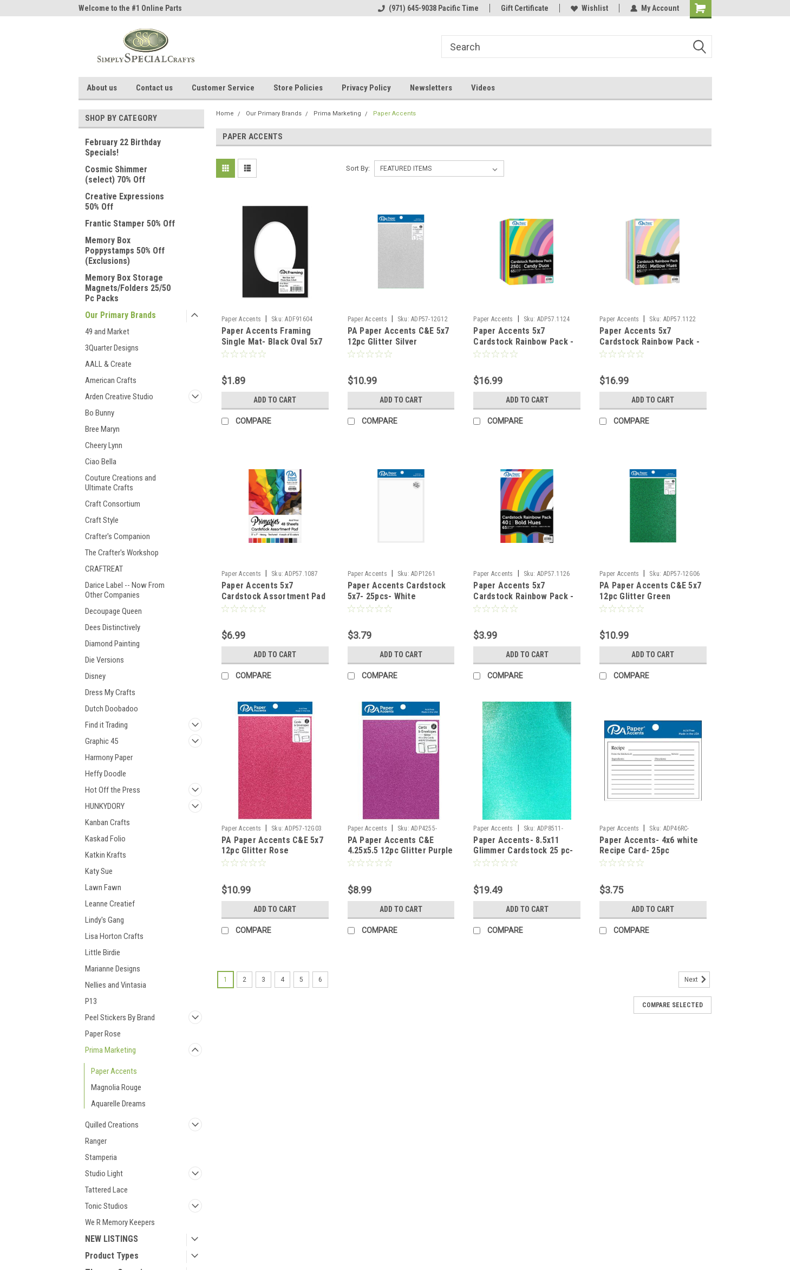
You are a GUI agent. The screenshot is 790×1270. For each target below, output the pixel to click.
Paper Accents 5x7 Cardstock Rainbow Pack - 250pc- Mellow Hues (649, 342)
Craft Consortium (112, 504)
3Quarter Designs (112, 348)
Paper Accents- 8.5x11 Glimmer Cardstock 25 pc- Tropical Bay (523, 851)
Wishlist (589, 8)
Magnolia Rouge (116, 1087)
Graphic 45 (101, 741)
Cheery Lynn (103, 445)
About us (102, 88)
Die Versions (104, 660)
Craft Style (102, 520)
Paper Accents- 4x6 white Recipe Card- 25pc (648, 845)
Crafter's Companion (117, 536)
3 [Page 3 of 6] (263, 979)
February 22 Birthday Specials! (123, 147)
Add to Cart (274, 400)
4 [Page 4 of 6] (282, 979)
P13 (91, 1001)
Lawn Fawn (103, 887)
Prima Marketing (110, 1050)
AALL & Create (108, 364)
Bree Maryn (102, 429)
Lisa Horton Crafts (114, 936)
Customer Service (223, 88)
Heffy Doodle (105, 774)
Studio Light (104, 1173)
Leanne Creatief (110, 904)
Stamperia (101, 1157)
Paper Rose (103, 1034)
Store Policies (298, 88)
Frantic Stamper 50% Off (130, 223)
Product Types (112, 1255)
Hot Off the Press (112, 790)
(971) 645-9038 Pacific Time (428, 8)
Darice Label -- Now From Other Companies (125, 590)
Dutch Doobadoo (111, 709)
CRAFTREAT (104, 569)
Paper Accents (114, 1071)
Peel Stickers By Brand (120, 1017)
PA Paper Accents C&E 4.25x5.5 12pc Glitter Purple (400, 845)
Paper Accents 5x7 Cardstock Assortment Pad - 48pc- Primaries (273, 596)
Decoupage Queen (113, 611)
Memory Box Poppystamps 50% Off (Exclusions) (125, 250)
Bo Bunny (99, 413)
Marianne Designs (112, 969)
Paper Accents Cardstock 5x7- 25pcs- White (397, 590)
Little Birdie (102, 952)
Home (225, 113)
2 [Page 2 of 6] (244, 979)
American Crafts (110, 380)
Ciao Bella (100, 461)
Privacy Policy (366, 88)
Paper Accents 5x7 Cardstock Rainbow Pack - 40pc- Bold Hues (523, 596)
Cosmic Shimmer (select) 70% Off (116, 174)
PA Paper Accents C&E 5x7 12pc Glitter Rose (272, 845)
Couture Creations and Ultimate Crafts (120, 483)
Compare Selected (672, 1005)
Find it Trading (106, 725)
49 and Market (107, 331)
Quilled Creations (112, 1125)
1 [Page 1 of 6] (225, 979)
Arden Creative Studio (119, 396)
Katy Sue (99, 871)
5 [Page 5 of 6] (301, 979)
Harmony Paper (109, 757)
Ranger (96, 1141)
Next (697, 979)
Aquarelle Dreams (118, 1104)
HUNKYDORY (105, 806)
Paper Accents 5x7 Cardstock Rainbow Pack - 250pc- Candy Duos (523, 342)
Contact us (154, 88)
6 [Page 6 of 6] (320, 979)
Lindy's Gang (104, 920)
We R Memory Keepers (120, 1222)
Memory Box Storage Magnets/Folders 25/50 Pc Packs (128, 288)
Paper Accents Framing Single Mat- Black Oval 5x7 (272, 336)
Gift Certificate (525, 8)
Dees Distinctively (112, 627)
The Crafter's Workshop (122, 553)
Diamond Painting (112, 644)
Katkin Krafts (105, 855)
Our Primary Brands (120, 315)
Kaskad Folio (105, 839)
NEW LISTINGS (111, 1239)
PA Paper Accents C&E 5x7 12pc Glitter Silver (398, 336)
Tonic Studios (106, 1206)
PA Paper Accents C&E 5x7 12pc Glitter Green (650, 590)
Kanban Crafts (107, 822)
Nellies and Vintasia (115, 985)
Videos (483, 88)
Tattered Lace (106, 1190)
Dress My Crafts (110, 692)
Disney (95, 676)
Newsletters (431, 88)
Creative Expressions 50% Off (124, 201)
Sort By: (358, 168)
